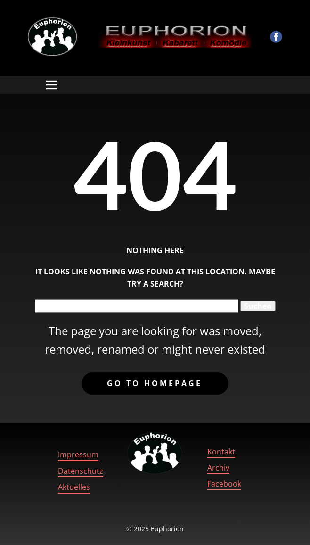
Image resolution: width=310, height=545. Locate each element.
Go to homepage (154, 383)
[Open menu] (51, 84)
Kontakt (221, 451)
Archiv (218, 467)
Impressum (78, 454)
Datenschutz (80, 471)
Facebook (224, 484)
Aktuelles (74, 487)
